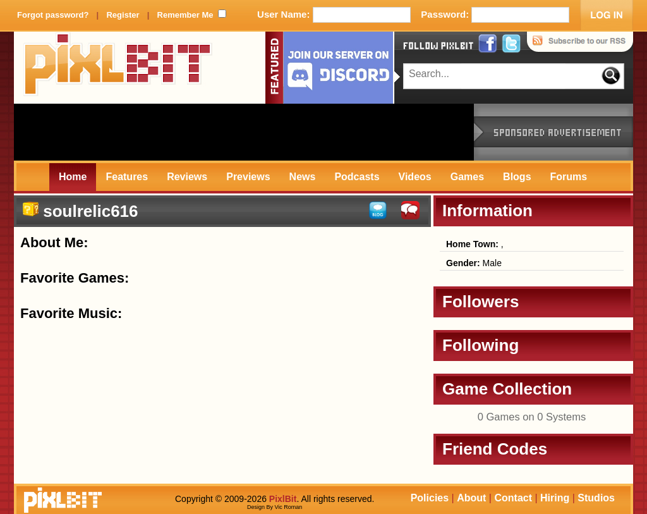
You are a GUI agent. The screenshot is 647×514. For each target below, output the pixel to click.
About (471, 498)
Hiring (554, 498)
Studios (596, 498)
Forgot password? (52, 15)
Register (122, 15)
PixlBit (118, 68)
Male (474, 263)
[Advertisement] (244, 132)
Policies (430, 498)
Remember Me (185, 15)
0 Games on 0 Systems (532, 416)
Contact (513, 498)
